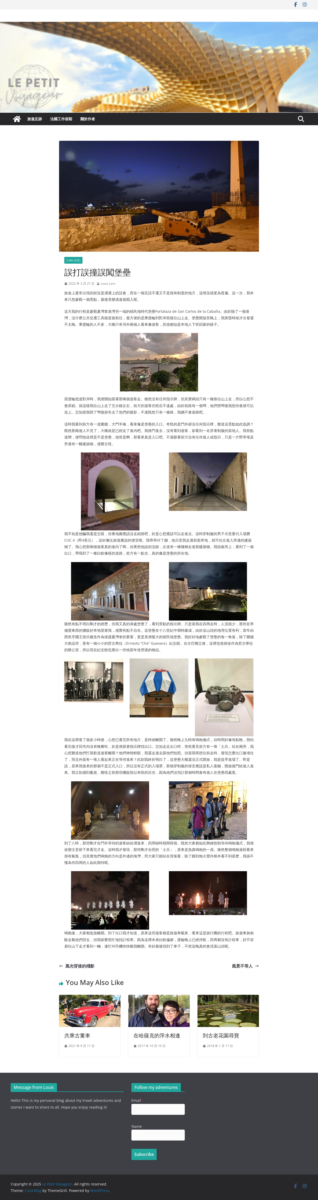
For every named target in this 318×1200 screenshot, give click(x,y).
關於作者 (87, 118)
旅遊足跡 (34, 118)
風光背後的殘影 (76, 966)
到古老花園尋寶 (221, 1035)
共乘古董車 (77, 1035)
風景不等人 (245, 966)
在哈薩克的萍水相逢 (156, 1035)
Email (137, 1100)
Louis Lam (108, 283)
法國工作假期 (61, 118)
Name (136, 1126)
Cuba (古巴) (73, 260)
